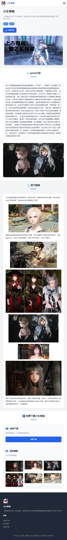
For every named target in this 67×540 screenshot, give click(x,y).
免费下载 (9, 30)
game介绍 (6, 520)
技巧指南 (6, 524)
